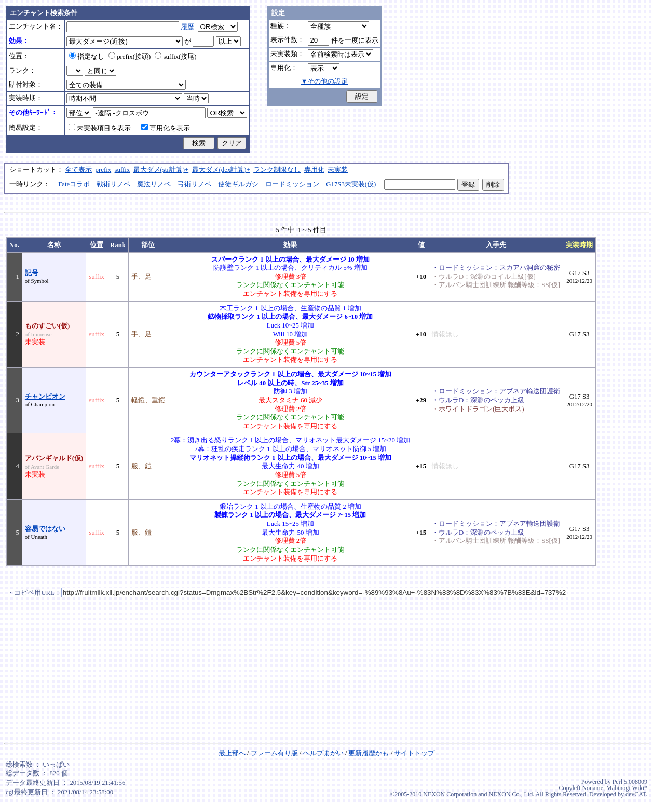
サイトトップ (414, 753)
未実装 (338, 169)
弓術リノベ (194, 184)
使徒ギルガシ (238, 184)
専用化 (314, 169)
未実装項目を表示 (100, 128)
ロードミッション (292, 184)
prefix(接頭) (129, 56)
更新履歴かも (368, 753)
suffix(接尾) (175, 56)
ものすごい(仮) (47, 326)
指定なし (86, 56)
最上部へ (232, 753)
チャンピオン (45, 396)
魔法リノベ (154, 184)
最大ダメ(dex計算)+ (221, 169)
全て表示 (78, 169)
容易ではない (45, 529)
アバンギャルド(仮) (54, 458)
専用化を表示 (165, 128)
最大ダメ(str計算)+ (161, 169)
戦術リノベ (113, 184)
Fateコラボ (74, 184)
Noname (592, 788)
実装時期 (579, 245)
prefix (104, 169)
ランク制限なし (277, 169)
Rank (118, 245)
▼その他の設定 (324, 81)
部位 (148, 245)
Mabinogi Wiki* (626, 788)
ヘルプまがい (323, 753)
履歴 (187, 27)
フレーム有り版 (274, 753)
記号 (31, 273)
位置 (96, 245)
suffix (122, 169)
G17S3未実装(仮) (351, 184)
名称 (54, 245)
